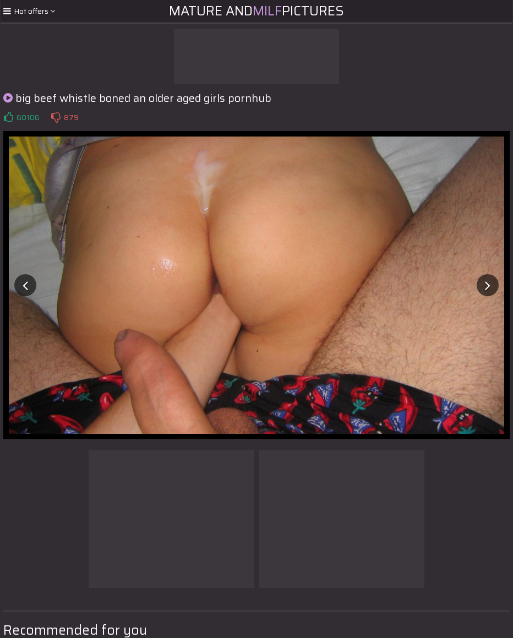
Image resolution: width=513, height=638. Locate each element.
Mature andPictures (256, 11)
